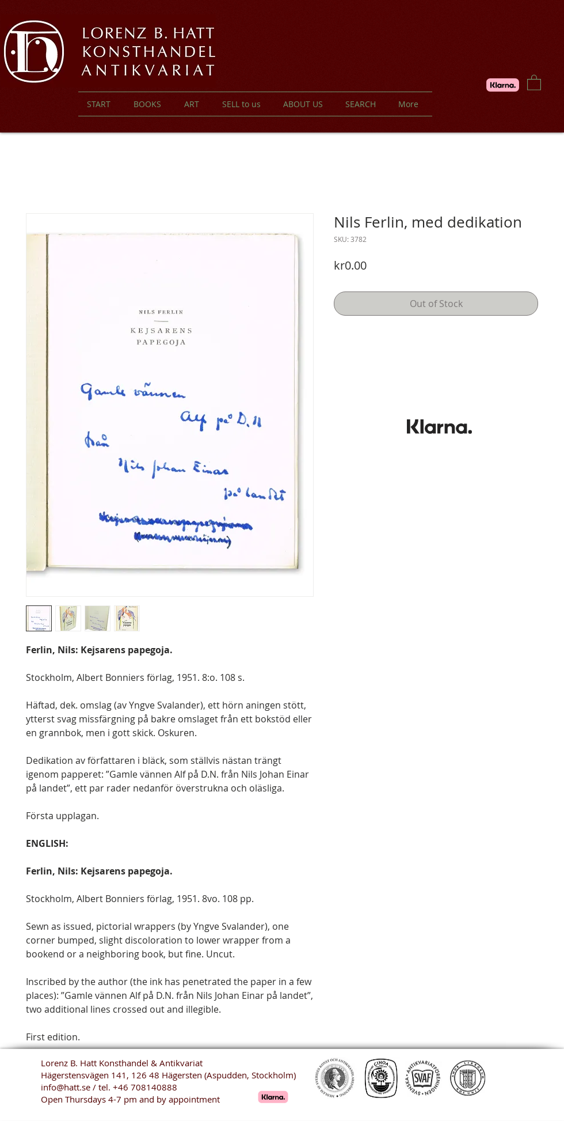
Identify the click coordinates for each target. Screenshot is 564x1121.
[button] (534, 82)
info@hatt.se (65, 1087)
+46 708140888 (145, 1087)
